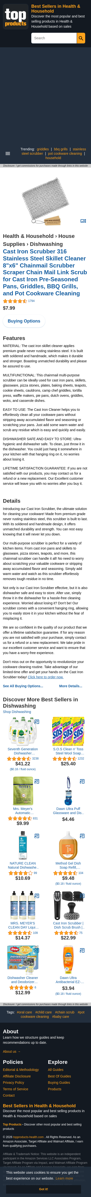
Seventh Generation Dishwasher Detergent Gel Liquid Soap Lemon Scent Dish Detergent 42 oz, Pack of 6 (22, 751)
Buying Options (24, 321)
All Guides (56, 1070)
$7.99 (9, 308)
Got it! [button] (43, 1189)
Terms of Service (15, 1089)
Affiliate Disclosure (17, 1076)
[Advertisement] (45, 95)
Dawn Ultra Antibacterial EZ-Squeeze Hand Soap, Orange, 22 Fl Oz (68, 980)
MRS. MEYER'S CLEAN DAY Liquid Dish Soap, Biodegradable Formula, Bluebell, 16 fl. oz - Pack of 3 (22, 925)
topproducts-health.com (28, 1137)
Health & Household (28, 236)
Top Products (12, 1124)
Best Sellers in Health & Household (39, 1105)
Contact (9, 1095)
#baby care (60, 1017)
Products (54, 1089)
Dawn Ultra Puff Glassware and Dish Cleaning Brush (68, 811)
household (53, 158)
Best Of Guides (59, 1076)
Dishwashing (46, 244)
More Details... (70, 686)
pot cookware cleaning (65, 153)
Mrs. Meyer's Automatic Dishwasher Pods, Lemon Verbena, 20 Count (23, 811)
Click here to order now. (46, 677)
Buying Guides (59, 1082)
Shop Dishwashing (17, 712)
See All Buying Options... (23, 686)
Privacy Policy (13, 1082)
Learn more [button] (64, 1178)
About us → (12, 1051)
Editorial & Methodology (21, 1070)
